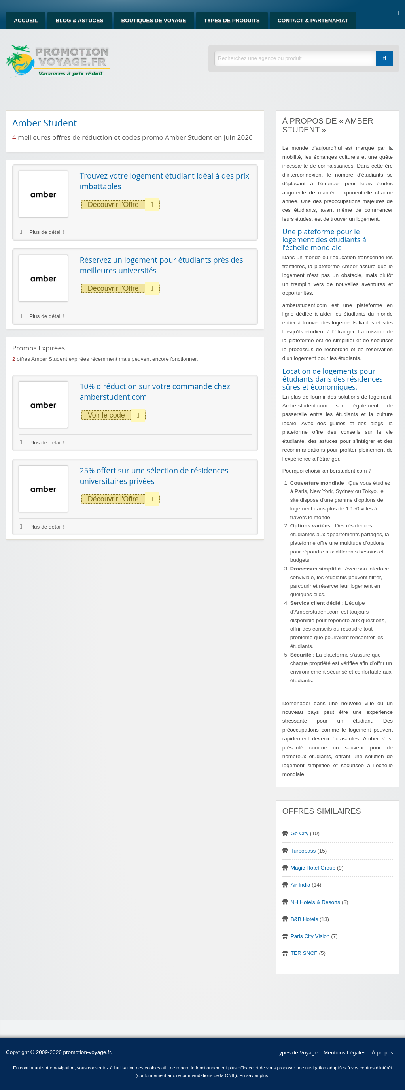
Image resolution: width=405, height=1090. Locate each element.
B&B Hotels (304, 919)
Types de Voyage (297, 1053)
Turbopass (303, 851)
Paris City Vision (310, 936)
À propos (382, 1053)
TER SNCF (304, 953)
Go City (299, 833)
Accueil (26, 20)
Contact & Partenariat (313, 20)
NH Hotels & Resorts (315, 902)
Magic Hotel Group (313, 868)
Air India (300, 885)
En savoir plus (253, 1075)
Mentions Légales (345, 1053)
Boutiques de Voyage (153, 20)
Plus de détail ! (42, 232)
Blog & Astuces (79, 20)
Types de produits (232, 20)
